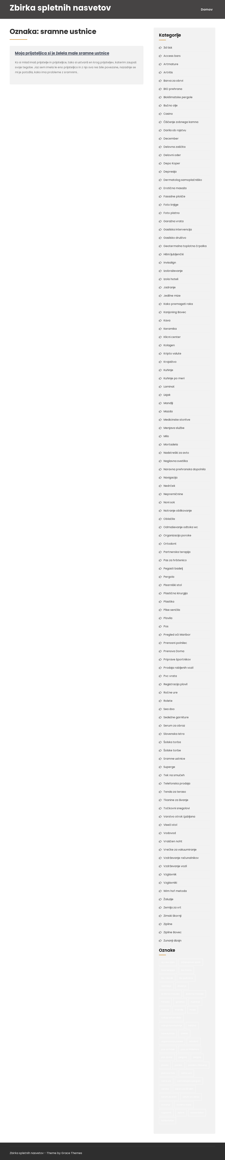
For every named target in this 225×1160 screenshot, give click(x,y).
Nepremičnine (173, 494)
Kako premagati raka (178, 304)
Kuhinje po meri (174, 378)
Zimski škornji (172, 916)
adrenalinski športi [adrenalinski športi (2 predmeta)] (191, 962)
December (171, 139)
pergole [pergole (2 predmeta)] (197, 1057)
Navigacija (170, 478)
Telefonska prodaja (176, 783)
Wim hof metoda (175, 891)
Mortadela (170, 444)
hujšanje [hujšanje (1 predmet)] (195, 1001)
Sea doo (169, 709)
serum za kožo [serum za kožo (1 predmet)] (168, 1096)
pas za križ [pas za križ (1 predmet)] (166, 1057)
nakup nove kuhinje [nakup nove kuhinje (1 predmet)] (171, 1025)
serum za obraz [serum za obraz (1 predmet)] (191, 1096)
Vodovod (169, 833)
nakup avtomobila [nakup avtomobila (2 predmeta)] (171, 1017)
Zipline (167, 924)
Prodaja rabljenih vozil (178, 668)
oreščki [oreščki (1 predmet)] (184, 1033)
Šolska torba (172, 742)
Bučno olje (170, 105)
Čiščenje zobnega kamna (180, 122)
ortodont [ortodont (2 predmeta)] (193, 1041)
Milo (166, 436)
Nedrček (169, 486)
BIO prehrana (172, 89)
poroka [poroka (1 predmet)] (178, 1065)
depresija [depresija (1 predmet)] (166, 985)
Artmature (170, 64)
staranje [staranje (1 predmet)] (165, 1104)
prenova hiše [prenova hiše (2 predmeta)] (168, 1073)
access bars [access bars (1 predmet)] (168, 962)
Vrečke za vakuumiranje (180, 850)
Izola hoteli (170, 279)
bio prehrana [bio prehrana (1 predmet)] (186, 978)
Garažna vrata (173, 221)
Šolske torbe (172, 750)
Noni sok (169, 502)
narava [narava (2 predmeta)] (192, 1025)
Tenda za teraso (174, 792)
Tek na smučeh (174, 775)
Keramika (170, 329)
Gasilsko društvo (174, 238)
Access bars (172, 56)
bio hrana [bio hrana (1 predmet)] (186, 970)
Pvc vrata (170, 676)
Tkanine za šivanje (175, 800)
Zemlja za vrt (172, 907)
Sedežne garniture (176, 717)
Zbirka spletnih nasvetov (60, 7)
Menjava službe (173, 428)
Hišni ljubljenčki (173, 254)
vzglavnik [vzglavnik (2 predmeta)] (166, 1112)
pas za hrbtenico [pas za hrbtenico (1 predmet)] (190, 1049)
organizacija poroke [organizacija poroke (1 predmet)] (172, 1041)
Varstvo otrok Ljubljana (179, 816)
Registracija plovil (175, 684)
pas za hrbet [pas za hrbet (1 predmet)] (168, 1049)
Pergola (168, 577)
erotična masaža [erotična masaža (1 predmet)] (170, 993)
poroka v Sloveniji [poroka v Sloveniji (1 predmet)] (197, 1065)
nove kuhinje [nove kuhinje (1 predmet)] (168, 1033)
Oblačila (169, 519)
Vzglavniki (170, 883)
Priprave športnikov (177, 659)
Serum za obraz (174, 726)
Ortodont (169, 544)
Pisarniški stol (172, 585)
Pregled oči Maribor (177, 635)
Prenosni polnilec (175, 643)
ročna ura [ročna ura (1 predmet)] (186, 1073)
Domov (207, 9)
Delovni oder (172, 155)
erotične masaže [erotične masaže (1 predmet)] (195, 993)
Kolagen (169, 345)
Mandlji (168, 403)
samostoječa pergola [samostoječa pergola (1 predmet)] (189, 1080)
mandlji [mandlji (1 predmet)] (179, 1009)
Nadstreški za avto (176, 453)
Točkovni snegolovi (176, 808)
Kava (166, 320)
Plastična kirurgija (175, 593)
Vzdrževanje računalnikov (181, 858)
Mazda (168, 411)
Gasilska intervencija (177, 229)
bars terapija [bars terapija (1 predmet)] (168, 970)
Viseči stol (170, 825)
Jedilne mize (172, 296)
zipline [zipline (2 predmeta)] (181, 1112)
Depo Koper (171, 163)
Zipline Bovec (172, 932)
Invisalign (169, 263)
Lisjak (167, 395)
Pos (165, 626)
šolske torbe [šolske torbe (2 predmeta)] (167, 1120)
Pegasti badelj (173, 568)
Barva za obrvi (173, 81)
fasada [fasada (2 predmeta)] (165, 1001)
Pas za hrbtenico (175, 560)
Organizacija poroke (177, 535)
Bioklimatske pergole (177, 97)
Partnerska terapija (176, 552)
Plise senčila (171, 610)
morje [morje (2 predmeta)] (192, 1009)
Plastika (168, 602)
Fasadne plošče (174, 196)
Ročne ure (170, 692)
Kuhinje (168, 370)
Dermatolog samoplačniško (182, 180)
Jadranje (169, 287)
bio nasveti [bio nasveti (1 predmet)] (167, 978)
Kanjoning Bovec (174, 312)
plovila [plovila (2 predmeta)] (164, 1065)
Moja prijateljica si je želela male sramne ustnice (62, 53)
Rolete (167, 701)
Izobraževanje (173, 271)
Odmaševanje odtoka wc (180, 527)
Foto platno (171, 213)
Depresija (169, 172)
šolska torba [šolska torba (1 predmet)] (197, 1112)
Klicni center (172, 337)
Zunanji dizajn (172, 941)
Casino (168, 114)
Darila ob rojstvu (174, 130)
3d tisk (167, 48)
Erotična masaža (175, 188)
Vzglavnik (169, 874)
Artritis (168, 72)
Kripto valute (172, 353)
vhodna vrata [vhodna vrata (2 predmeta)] (183, 1104)
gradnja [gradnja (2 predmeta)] (180, 1001)
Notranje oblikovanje (177, 511)
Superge (169, 767)
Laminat (169, 387)
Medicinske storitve (176, 420)
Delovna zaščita (174, 147)
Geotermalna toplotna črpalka (185, 246)
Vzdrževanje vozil (175, 866)
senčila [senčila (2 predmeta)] (165, 1088)
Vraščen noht (172, 841)
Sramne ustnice (174, 759)
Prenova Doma (173, 651)
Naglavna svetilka (175, 461)
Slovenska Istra (173, 734)
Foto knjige (170, 205)
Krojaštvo (169, 362)
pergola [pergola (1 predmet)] (182, 1057)
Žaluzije (168, 899)
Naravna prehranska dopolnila (184, 469)
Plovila (167, 618)
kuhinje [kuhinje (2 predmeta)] (165, 1009)
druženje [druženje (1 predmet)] (181, 985)
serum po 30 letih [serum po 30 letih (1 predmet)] (184, 1088)
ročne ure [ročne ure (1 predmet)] (166, 1080)
